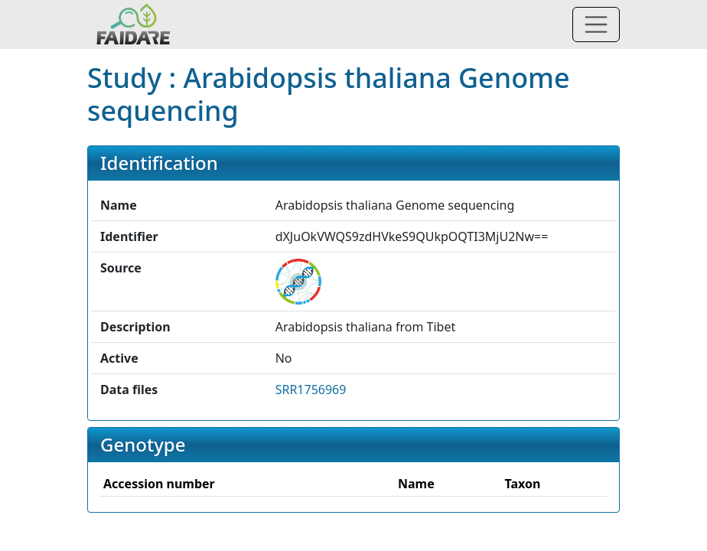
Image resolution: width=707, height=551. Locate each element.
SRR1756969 (311, 389)
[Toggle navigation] (596, 24)
